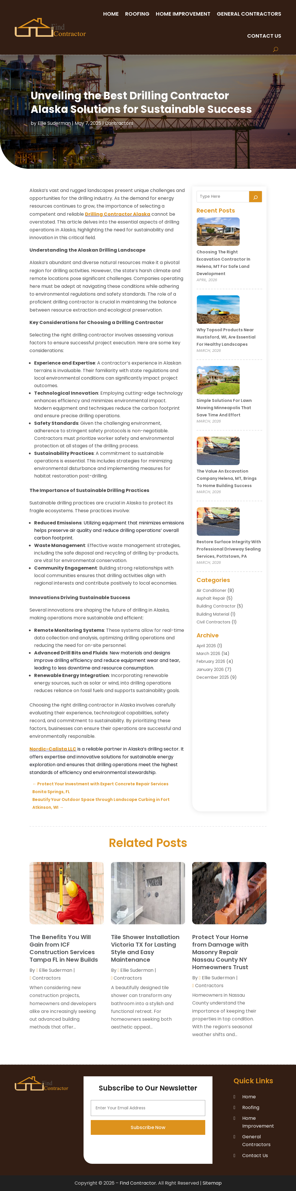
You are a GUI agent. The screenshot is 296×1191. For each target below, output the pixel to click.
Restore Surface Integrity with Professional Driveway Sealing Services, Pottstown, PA (229, 549)
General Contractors (249, 13)
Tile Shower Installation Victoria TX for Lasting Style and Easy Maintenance (145, 948)
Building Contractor (216, 606)
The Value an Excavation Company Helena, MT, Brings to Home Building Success (227, 478)
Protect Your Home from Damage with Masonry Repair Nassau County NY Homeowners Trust (220, 952)
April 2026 (206, 646)
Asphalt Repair (211, 598)
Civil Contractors (213, 622)
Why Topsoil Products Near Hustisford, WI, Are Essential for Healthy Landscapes (226, 337)
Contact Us (264, 35)
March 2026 (208, 653)
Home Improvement (183, 13)
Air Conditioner (211, 590)
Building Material (213, 614)
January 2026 (210, 669)
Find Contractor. (138, 1183)
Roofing (137, 13)
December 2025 (213, 677)
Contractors (119, 123)
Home (111, 13)
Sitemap (212, 1183)
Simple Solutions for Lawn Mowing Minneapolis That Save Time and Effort (224, 408)
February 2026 (211, 661)
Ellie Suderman (54, 123)
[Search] (255, 196)
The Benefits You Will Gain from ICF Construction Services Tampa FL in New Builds (63, 948)
